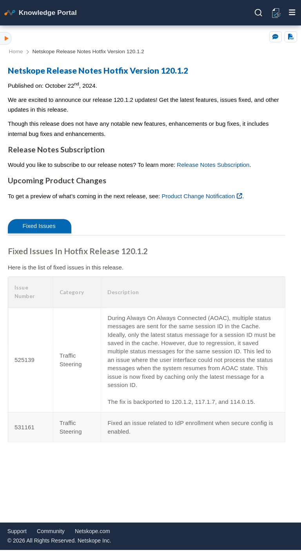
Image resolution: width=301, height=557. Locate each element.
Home (16, 51)
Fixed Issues (39, 225)
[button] (31, 292)
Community (51, 531)
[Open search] (258, 12)
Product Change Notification (198, 196)
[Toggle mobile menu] (292, 12)
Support (17, 531)
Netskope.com (92, 531)
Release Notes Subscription (213, 164)
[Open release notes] (277, 12)
